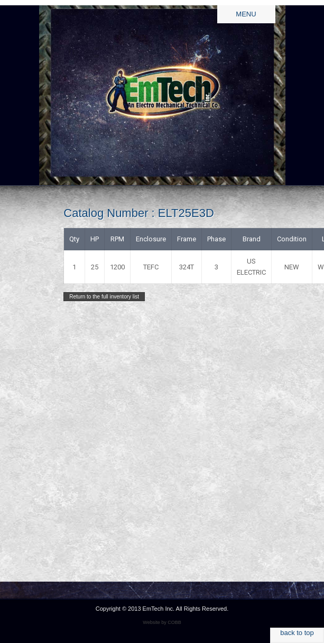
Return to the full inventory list (104, 297)
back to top (297, 633)
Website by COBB (162, 622)
